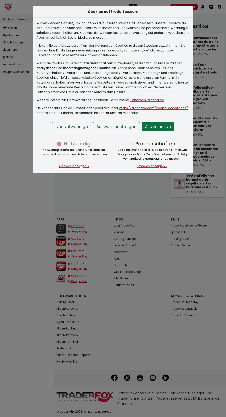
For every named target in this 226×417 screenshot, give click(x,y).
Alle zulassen (158, 126)
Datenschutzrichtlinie (147, 100)
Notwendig (77, 143)
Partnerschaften (155, 143)
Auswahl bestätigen (116, 126)
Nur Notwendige (71, 126)
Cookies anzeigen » (74, 166)
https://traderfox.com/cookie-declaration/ (153, 108)
